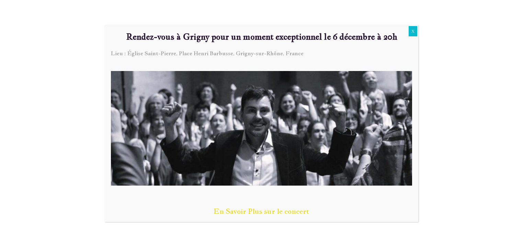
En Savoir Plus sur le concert (261, 211)
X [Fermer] (412, 31)
